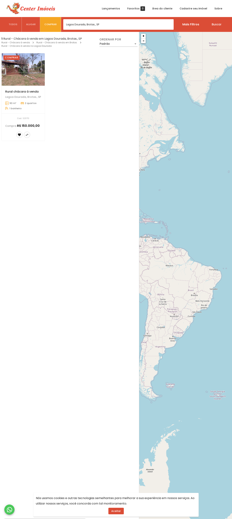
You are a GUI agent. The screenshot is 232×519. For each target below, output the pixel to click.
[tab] (13, 24)
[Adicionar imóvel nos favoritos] (19, 135)
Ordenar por (110, 39)
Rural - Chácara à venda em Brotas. (56, 42)
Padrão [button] (105, 44)
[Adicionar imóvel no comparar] (27, 135)
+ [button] (143, 36)
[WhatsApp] (9, 510)
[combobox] (118, 24)
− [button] (143, 41)
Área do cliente (162, 8)
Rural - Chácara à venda (15, 42)
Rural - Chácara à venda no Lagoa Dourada (26, 45)
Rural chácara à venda (22, 91)
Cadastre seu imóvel (193, 8)
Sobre (218, 8)
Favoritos (136, 8)
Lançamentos (111, 8)
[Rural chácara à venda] (23, 69)
